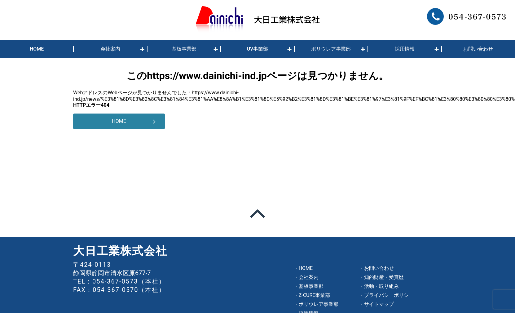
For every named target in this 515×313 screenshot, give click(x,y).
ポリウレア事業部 (331, 49)
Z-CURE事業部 (314, 295)
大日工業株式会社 (120, 250)
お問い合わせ (478, 49)
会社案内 (110, 49)
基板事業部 (184, 49)
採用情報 (405, 49)
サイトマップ (379, 304)
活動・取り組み (381, 286)
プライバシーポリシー (389, 295)
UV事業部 (257, 49)
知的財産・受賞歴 (384, 277)
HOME (37, 49)
